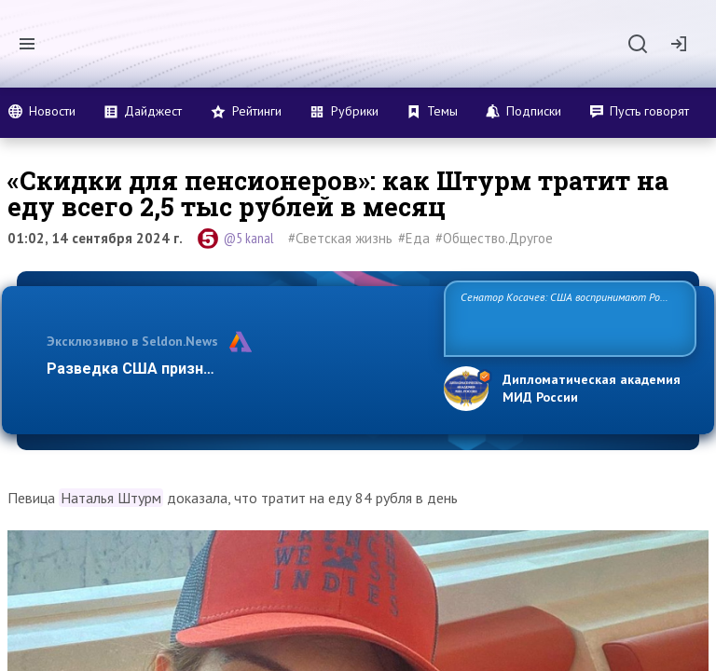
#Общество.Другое (494, 238)
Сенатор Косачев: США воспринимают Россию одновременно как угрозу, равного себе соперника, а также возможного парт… (567, 317)
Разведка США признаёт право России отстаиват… (235, 368)
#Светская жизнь (340, 238)
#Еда (414, 238)
